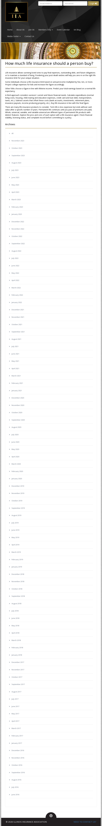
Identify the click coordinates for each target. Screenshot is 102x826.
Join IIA (31, 29)
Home (9, 29)
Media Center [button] (14, 36)
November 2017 (18, 669)
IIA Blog (77, 29)
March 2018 (16, 640)
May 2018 (15, 625)
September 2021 (18, 332)
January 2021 (17, 390)
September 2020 (18, 420)
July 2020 (15, 434)
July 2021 (15, 346)
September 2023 (18, 155)
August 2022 (16, 251)
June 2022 (15, 265)
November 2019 (18, 493)
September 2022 (18, 243)
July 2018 (15, 611)
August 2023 (16, 163)
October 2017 (17, 677)
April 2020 (15, 456)
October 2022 (17, 236)
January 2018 (17, 655)
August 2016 (16, 780)
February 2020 (17, 471)
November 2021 (18, 317)
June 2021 (15, 354)
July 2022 (15, 258)
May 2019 (15, 537)
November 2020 (18, 405)
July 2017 (15, 699)
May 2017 (15, 713)
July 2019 (15, 523)
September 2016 (18, 772)
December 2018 (18, 574)
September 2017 (18, 684)
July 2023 (15, 170)
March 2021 (16, 376)
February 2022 (17, 295)
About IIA (20, 29)
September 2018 (18, 596)
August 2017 (16, 691)
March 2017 (16, 728)
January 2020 (17, 478)
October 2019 (17, 500)
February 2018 (17, 647)
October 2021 (17, 324)
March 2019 (16, 552)
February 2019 (17, 559)
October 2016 (17, 765)
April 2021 (15, 368)
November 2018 (18, 581)
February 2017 (17, 736)
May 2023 (15, 185)
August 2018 (16, 603)
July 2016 (15, 787)
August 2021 (16, 339)
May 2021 (15, 361)
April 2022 (15, 280)
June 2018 (15, 618)
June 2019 (15, 530)
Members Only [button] (45, 29)
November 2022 (18, 229)
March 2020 (16, 464)
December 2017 (18, 662)
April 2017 (15, 721)
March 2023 (16, 199)
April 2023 (15, 192)
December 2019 (18, 486)
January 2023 (17, 214)
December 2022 (18, 221)
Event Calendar (63, 29)
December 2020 (18, 398)
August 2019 (16, 515)
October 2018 (17, 589)
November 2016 (18, 758)
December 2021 (18, 309)
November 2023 (18, 140)
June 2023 (15, 177)
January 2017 (17, 743)
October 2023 (17, 148)
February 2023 (17, 207)
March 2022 (16, 287)
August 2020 (16, 427)
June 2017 (15, 706)
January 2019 (17, 567)
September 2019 (18, 508)
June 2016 (15, 794)
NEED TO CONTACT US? (85, 821)
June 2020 (15, 442)
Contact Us (29, 36)
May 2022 (15, 273)
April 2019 (15, 544)
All (12, 133)
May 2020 (15, 449)
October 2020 (17, 412)
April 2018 (15, 633)
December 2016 (18, 750)
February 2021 (17, 383)
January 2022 (17, 302)
